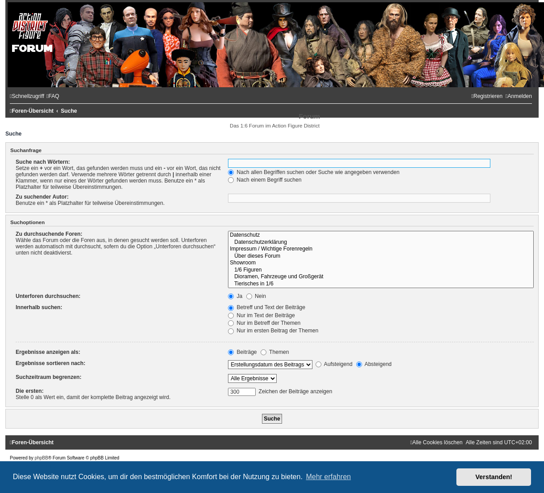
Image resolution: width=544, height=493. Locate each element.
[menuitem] (52, 96)
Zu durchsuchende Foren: (49, 234)
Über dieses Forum (381, 256)
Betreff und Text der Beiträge (266, 307)
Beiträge (242, 352)
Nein (256, 296)
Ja (235, 296)
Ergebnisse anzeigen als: (48, 352)
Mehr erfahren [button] (328, 476)
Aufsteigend (334, 364)
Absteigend (374, 364)
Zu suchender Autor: (42, 197)
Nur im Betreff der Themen (264, 323)
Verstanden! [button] (494, 476)
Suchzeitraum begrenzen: (48, 377)
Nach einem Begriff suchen (264, 180)
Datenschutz (381, 235)
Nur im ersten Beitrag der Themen (273, 330)
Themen (275, 352)
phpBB (41, 457)
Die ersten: (30, 391)
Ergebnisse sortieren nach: (50, 363)
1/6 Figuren (381, 270)
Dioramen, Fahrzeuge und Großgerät (381, 276)
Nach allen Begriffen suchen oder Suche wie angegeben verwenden (314, 172)
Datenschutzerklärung (381, 242)
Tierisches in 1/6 (381, 284)
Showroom (381, 263)
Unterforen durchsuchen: (48, 296)
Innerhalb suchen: (39, 307)
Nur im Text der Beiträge (261, 315)
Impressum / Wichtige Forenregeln (381, 249)
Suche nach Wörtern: (43, 162)
